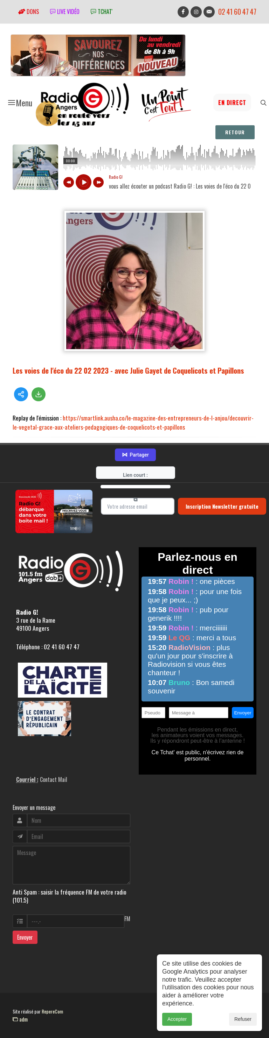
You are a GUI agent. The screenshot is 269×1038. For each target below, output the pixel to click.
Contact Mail (53, 779)
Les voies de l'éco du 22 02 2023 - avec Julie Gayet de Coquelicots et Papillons (128, 370)
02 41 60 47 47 (237, 12)
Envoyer (25, 937)
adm (20, 1019)
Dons (28, 11)
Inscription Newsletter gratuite (222, 506)
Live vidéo (65, 11)
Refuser (242, 1019)
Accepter (177, 1019)
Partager (135, 455)
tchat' (101, 11)
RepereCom (52, 1011)
